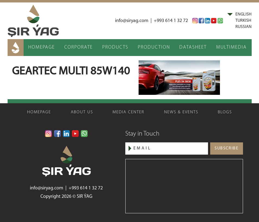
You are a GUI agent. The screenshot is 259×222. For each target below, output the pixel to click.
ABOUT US (82, 112)
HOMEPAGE (41, 47)
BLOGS (225, 112)
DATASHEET (193, 47)
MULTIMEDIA (231, 47)
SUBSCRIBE (226, 148)
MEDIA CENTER (128, 112)
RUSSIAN (243, 27)
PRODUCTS (115, 47)
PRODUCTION (154, 47)
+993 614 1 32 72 (171, 20)
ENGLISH (243, 14)
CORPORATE (78, 47)
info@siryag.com (131, 20)
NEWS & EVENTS (181, 112)
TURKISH (243, 20)
